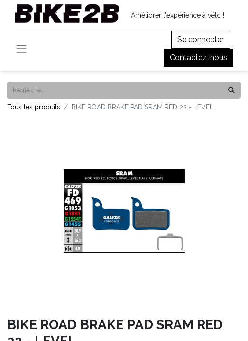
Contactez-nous (198, 57)
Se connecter (200, 39)
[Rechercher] (231, 90)
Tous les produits (33, 107)
